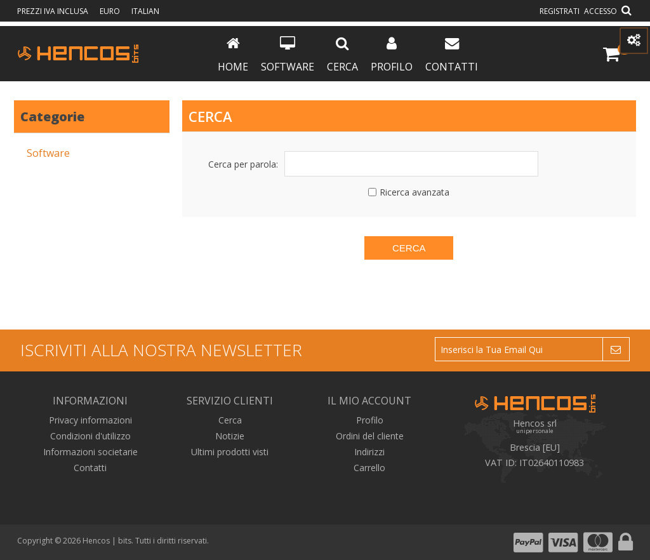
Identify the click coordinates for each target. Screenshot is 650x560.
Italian (145, 11)
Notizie (229, 436)
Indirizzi (369, 452)
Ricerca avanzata (414, 192)
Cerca (342, 55)
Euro (111, 11)
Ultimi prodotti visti (230, 452)
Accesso (600, 11)
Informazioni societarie (90, 452)
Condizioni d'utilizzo (90, 436)
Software (287, 55)
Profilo (392, 55)
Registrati (560, 11)
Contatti (451, 55)
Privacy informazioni (90, 420)
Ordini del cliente (370, 436)
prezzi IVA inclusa (53, 11)
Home (233, 55)
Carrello (369, 468)
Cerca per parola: (243, 164)
